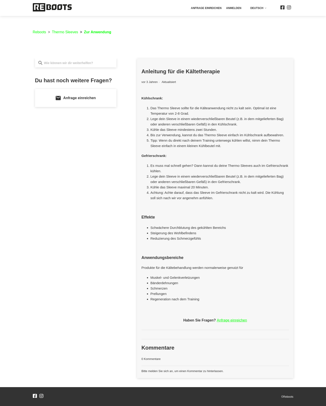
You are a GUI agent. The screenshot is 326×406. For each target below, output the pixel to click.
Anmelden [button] (233, 8)
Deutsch (258, 8)
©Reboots (287, 396)
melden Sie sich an (160, 371)
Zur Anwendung (97, 32)
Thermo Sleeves (65, 32)
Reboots (39, 32)
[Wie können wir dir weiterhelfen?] (76, 62)
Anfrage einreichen (206, 8)
